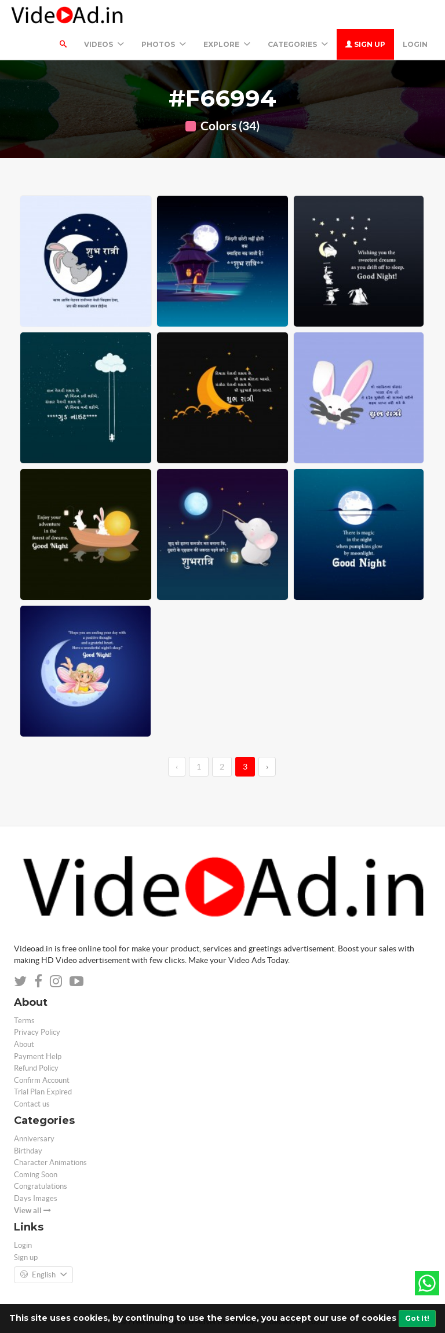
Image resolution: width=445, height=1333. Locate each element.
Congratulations (40, 1186)
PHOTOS (163, 44)
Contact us (32, 1104)
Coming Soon (35, 1174)
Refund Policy (36, 1068)
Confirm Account (42, 1080)
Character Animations (50, 1162)
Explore (226, 44)
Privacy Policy (37, 1032)
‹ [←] (177, 766)
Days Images (35, 1198)
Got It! (417, 1318)
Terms (24, 1020)
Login (415, 44)
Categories (298, 44)
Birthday (28, 1151)
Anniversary (34, 1138)
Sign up (365, 44)
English (43, 1275)
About (24, 1044)
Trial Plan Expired (43, 1091)
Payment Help (37, 1056)
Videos (104, 44)
